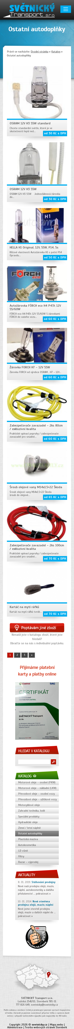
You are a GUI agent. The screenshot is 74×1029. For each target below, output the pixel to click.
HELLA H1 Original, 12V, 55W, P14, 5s (34, 247)
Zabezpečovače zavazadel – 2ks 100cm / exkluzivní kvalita (37, 547)
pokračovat (42, 893)
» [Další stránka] (31, 655)
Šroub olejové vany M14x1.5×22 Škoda (36, 487)
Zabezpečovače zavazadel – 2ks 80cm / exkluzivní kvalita (36, 427)
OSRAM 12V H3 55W (23, 189)
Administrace (14, 1027)
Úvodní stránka (39, 51)
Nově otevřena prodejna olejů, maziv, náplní (35, 903)
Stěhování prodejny (43, 882)
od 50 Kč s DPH (55, 257)
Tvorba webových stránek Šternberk (46, 1027)
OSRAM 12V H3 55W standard (30, 123)
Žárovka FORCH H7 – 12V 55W (30, 367)
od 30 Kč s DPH (55, 133)
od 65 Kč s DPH (55, 497)
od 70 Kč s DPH (55, 559)
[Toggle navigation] (65, 9)
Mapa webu (56, 1024)
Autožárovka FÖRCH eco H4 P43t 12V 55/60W (35, 307)
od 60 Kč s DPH (55, 319)
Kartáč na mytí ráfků (24, 607)
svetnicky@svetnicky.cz (44, 1004)
